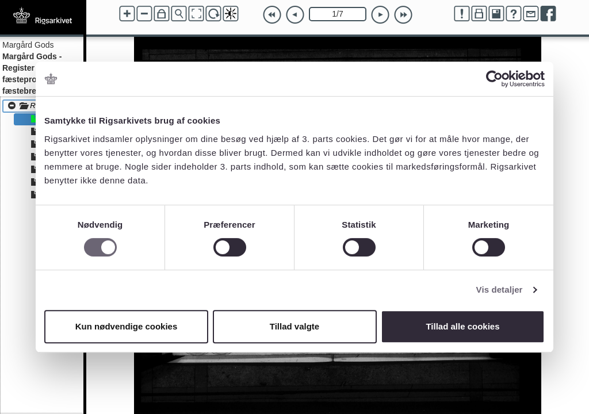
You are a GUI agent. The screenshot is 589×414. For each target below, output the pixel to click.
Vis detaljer (499, 289)
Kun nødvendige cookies (126, 326)
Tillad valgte (294, 326)
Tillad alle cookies (462, 326)
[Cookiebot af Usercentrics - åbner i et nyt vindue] (494, 78)
